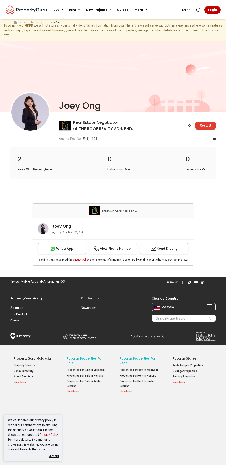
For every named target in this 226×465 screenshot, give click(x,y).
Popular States (184, 358)
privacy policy (81, 259)
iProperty (20, 336)
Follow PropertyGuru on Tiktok (214, 282)
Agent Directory (23, 376)
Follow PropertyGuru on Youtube (196, 282)
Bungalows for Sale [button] (81, 429)
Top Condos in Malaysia (192, 406)
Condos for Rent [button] (132, 423)
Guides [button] (122, 10)
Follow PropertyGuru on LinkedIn (202, 282)
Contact (205, 125)
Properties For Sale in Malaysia (86, 369)
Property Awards (79, 336)
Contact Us (90, 298)
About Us (16, 308)
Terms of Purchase (112, 455)
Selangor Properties (185, 371)
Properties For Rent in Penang (138, 375)
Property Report (206, 336)
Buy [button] (58, 9)
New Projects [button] (99, 9)
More (141, 9)
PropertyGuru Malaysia (32, 358)
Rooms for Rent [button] (131, 429)
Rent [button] (75, 9)
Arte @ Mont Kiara (184, 424)
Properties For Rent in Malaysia (139, 369)
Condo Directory (23, 371)
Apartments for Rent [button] (134, 417)
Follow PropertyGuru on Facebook (182, 282)
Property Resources (29, 406)
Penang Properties (184, 376)
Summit (147, 336)
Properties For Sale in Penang (85, 375)
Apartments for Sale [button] (81, 417)
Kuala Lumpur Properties (188, 365)
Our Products (19, 314)
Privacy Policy (49, 434)
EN (186, 9)
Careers (15, 320)
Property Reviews (24, 365)
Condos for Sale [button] (79, 423)
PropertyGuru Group (26, 298)
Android (47, 281)
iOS (60, 281)
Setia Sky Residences (186, 412)
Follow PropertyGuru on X (209, 282)
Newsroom (88, 308)
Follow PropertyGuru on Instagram (189, 282)
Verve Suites (180, 418)
